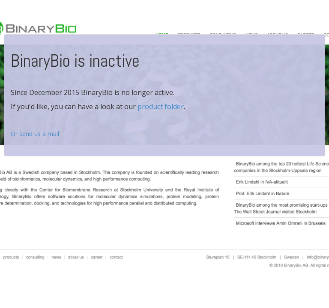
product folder (161, 106)
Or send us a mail (35, 134)
